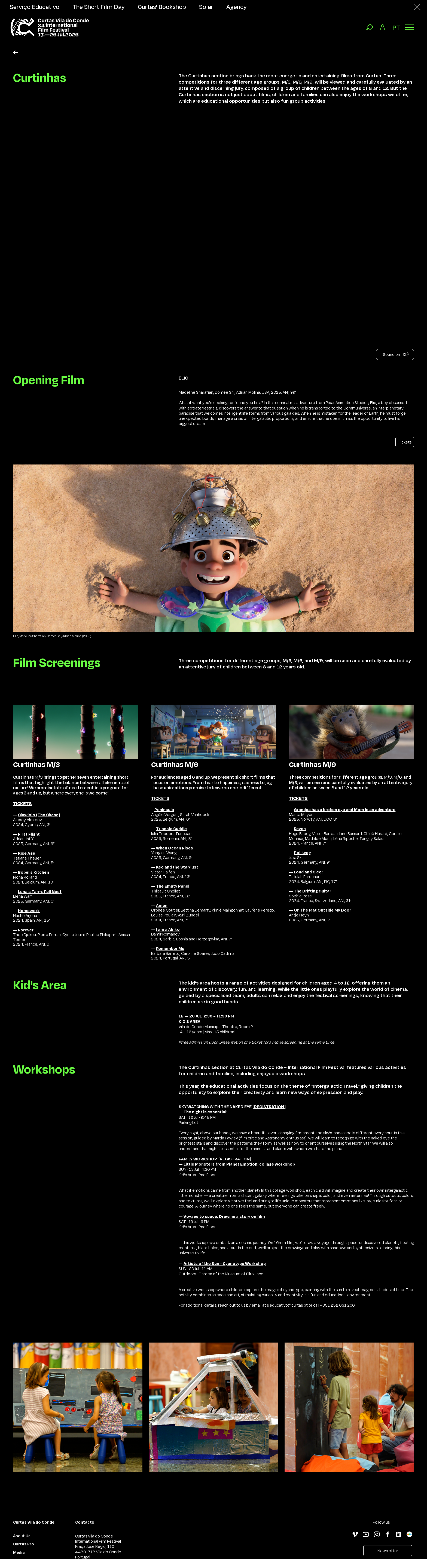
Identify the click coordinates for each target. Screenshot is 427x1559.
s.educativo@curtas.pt (287, 1305)
